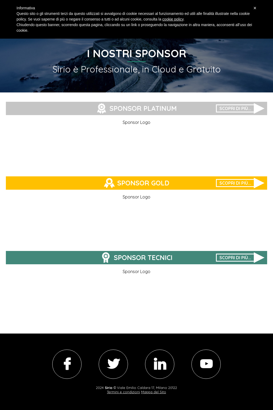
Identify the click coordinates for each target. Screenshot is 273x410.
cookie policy (172, 19)
